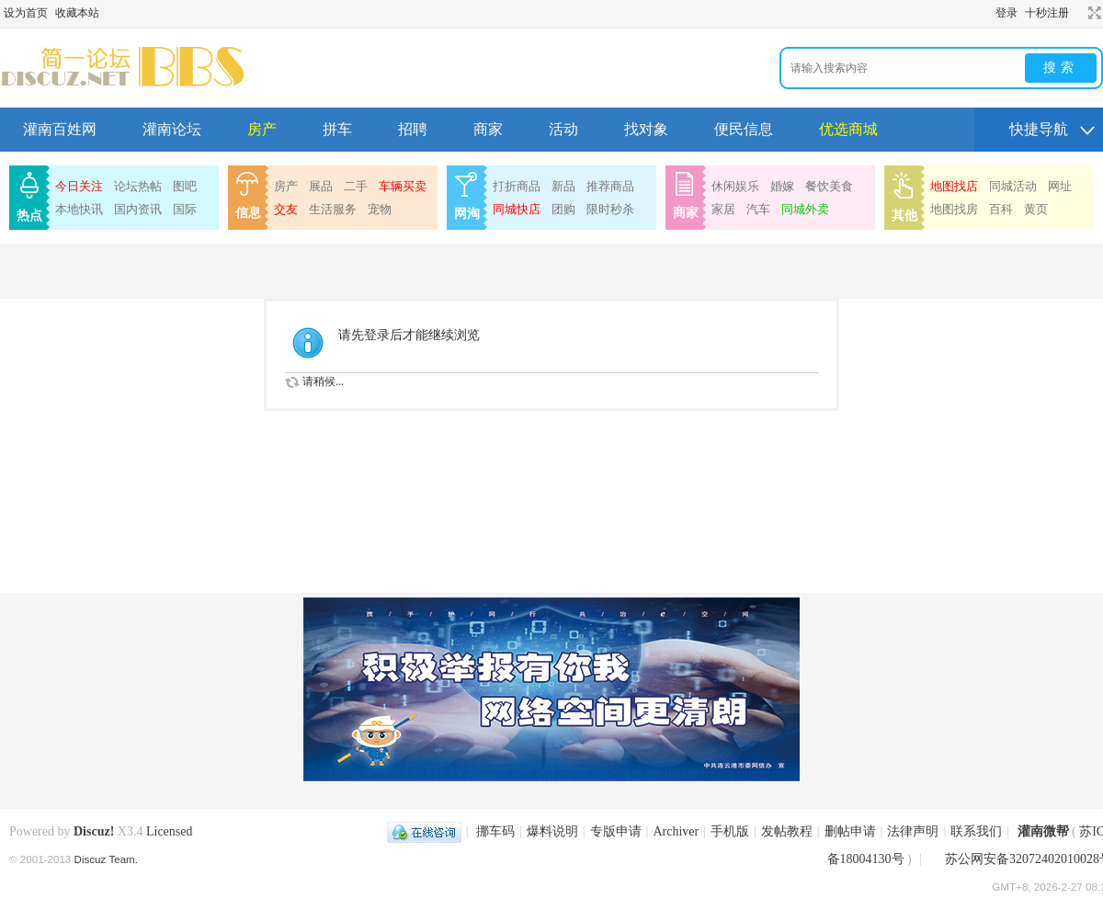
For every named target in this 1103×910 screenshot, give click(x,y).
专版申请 (616, 831)
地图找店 (954, 186)
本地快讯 (79, 209)
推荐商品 (610, 186)
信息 (248, 213)
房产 (262, 129)
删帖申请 (850, 831)
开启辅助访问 (1077, 13)
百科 (1001, 209)
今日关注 (79, 186)
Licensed (169, 831)
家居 (723, 209)
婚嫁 (782, 186)
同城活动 (1013, 186)
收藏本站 (77, 12)
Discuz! (94, 831)
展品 (321, 186)
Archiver (676, 831)
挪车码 (495, 831)
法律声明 (912, 831)
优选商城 (848, 129)
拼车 (337, 129)
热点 (29, 215)
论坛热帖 (138, 186)
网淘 (467, 214)
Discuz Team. (106, 859)
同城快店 (516, 209)
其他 (904, 215)
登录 (1006, 12)
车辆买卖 (402, 186)
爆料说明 (552, 831)
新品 (563, 186)
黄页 (1036, 209)
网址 (1060, 186)
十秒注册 (1047, 12)
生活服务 (333, 209)
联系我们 (976, 831)
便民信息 (743, 129)
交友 (286, 209)
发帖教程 (787, 831)
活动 (563, 129)
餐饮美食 (829, 186)
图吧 (185, 186)
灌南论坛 (171, 129)
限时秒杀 (610, 209)
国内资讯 (138, 209)
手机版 (730, 831)
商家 (488, 129)
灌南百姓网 (60, 129)
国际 (185, 209)
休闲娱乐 (735, 186)
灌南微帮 (1043, 831)
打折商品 (516, 186)
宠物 (380, 209)
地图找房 (954, 209)
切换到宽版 (1092, 13)
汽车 (758, 209)
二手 (356, 186)
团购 (563, 209)
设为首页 (26, 12)
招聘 (412, 129)
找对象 (646, 129)
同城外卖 (805, 209)
